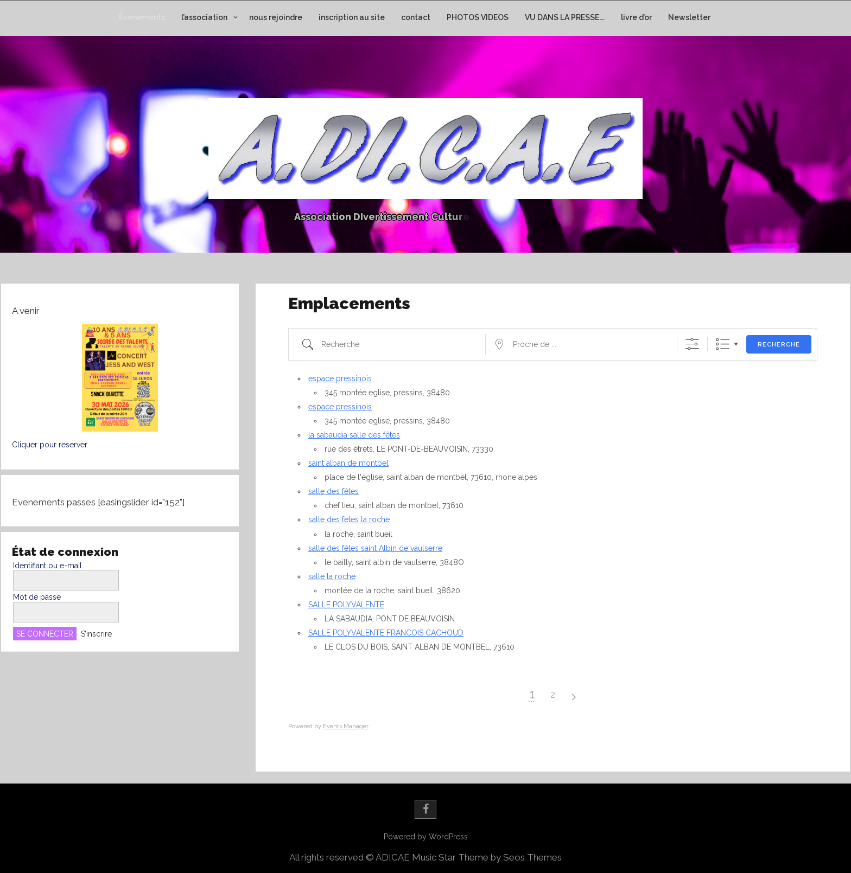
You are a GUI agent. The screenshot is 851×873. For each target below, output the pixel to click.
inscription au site (352, 17)
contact (415, 17)
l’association (204, 17)
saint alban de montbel (348, 463)
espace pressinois (340, 378)
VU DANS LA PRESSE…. (565, 17)
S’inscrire (96, 634)
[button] (120, 378)
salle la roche (331, 576)
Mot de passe (37, 597)
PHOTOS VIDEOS (478, 17)
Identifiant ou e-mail (47, 565)
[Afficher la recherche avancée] (692, 344)
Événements (142, 17)
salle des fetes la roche (349, 519)
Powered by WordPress (426, 836)
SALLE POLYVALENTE (346, 604)
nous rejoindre (275, 17)
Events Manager (346, 726)
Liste (722, 344)
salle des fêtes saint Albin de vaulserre (375, 548)
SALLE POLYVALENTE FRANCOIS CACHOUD (385, 632)
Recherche (779, 344)
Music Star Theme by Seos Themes (487, 857)
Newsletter (689, 17)
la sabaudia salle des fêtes (354, 435)
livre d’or (636, 17)
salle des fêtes (333, 491)
